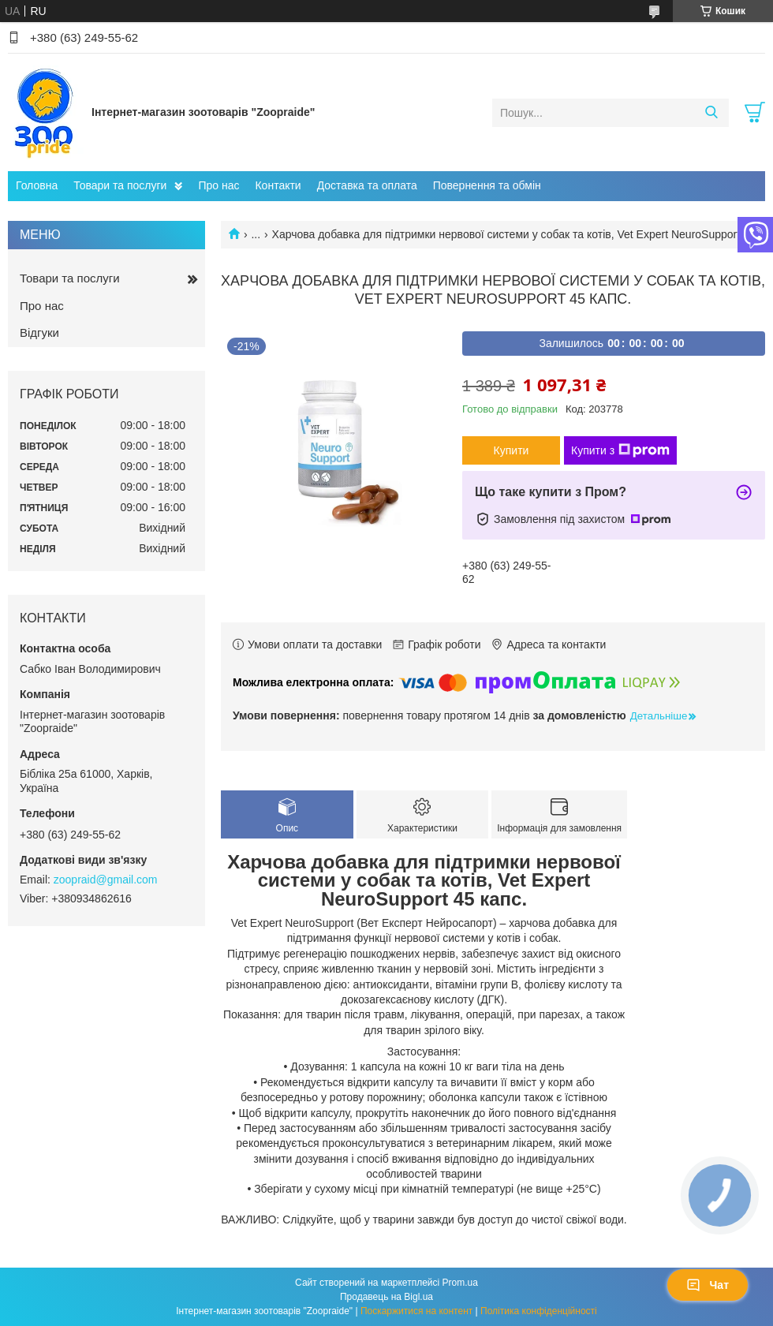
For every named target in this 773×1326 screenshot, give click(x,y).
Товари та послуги (119, 185)
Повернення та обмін (487, 185)
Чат (707, 1285)
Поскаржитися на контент (416, 1311)
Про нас (218, 185)
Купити (511, 450)
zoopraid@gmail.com (106, 879)
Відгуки (39, 332)
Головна (37, 185)
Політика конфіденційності (538, 1311)
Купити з (620, 450)
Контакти (278, 185)
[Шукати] (711, 113)
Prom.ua (460, 1282)
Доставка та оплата (367, 185)
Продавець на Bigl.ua (386, 1296)
